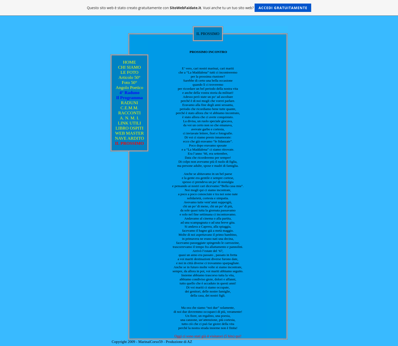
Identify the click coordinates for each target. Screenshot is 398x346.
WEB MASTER (129, 133)
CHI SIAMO (129, 67)
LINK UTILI (129, 123)
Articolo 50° (129, 77)
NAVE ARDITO (129, 138)
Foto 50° (129, 82)
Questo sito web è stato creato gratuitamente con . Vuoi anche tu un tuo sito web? (199, 8)
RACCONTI (129, 113)
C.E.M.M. (129, 107)
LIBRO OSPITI (129, 128)
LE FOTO (129, 72)
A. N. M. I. (129, 118)
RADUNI (129, 102)
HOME (129, 62)
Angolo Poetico (129, 87)
